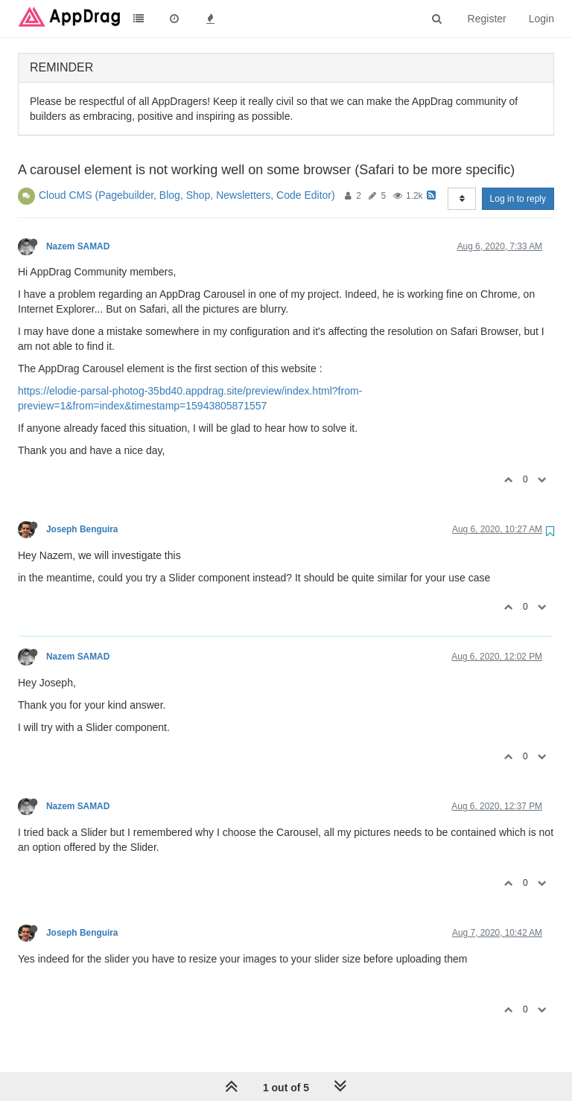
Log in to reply (518, 199)
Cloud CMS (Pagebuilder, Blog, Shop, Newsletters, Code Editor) (187, 195)
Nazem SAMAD (77, 246)
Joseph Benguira (82, 529)
